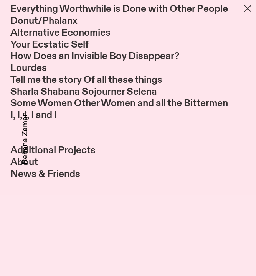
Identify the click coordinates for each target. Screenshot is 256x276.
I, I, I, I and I (33, 115)
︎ (248, 9)
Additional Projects (53, 150)
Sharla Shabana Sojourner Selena (83, 91)
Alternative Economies (60, 32)
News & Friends (45, 174)
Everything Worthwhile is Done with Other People (119, 9)
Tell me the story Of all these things (86, 80)
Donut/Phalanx (44, 21)
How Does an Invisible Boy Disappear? (94, 56)
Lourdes (28, 68)
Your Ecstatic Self (49, 44)
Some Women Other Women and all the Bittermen (119, 103)
